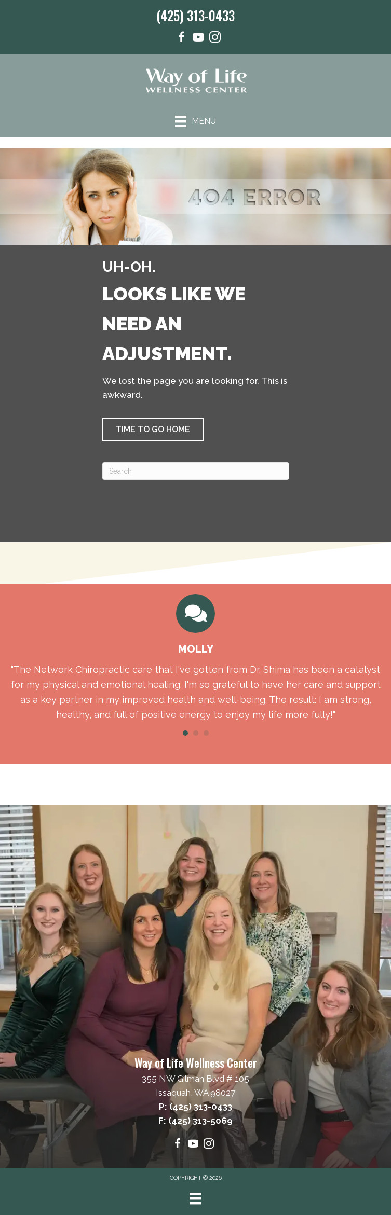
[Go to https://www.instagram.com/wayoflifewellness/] (215, 38)
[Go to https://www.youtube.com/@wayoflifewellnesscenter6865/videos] (198, 38)
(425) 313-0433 (195, 15)
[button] (153, 429)
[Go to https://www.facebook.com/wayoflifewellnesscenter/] (181, 38)
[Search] (195, 471)
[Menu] (195, 121)
